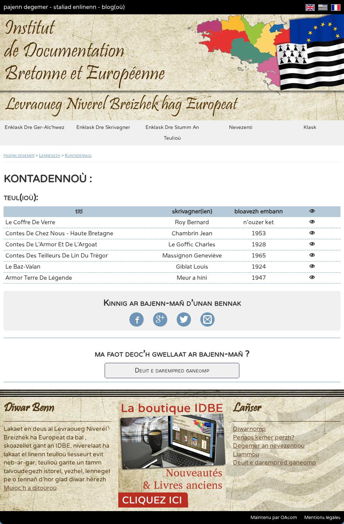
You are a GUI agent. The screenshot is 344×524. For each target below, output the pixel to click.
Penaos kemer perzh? (263, 437)
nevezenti (241, 127)
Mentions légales (322, 517)
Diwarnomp (249, 429)
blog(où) (113, 7)
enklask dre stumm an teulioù (172, 133)
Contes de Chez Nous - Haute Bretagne (59, 233)
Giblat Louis (192, 266)
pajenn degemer (26, 7)
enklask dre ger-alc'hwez (34, 127)
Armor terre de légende (38, 278)
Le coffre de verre (30, 222)
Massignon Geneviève (192, 255)
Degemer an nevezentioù (269, 446)
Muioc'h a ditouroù (30, 488)
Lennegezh (49, 155)
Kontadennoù (78, 155)
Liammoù (246, 454)
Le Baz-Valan (22, 266)
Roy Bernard (192, 222)
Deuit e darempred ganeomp (172, 370)
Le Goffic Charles (191, 244)
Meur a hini (192, 278)
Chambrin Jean (192, 233)
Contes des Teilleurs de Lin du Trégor (56, 255)
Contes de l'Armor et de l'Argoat (51, 244)
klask (310, 127)
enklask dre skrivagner (103, 127)
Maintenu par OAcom (273, 517)
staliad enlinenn (74, 7)
